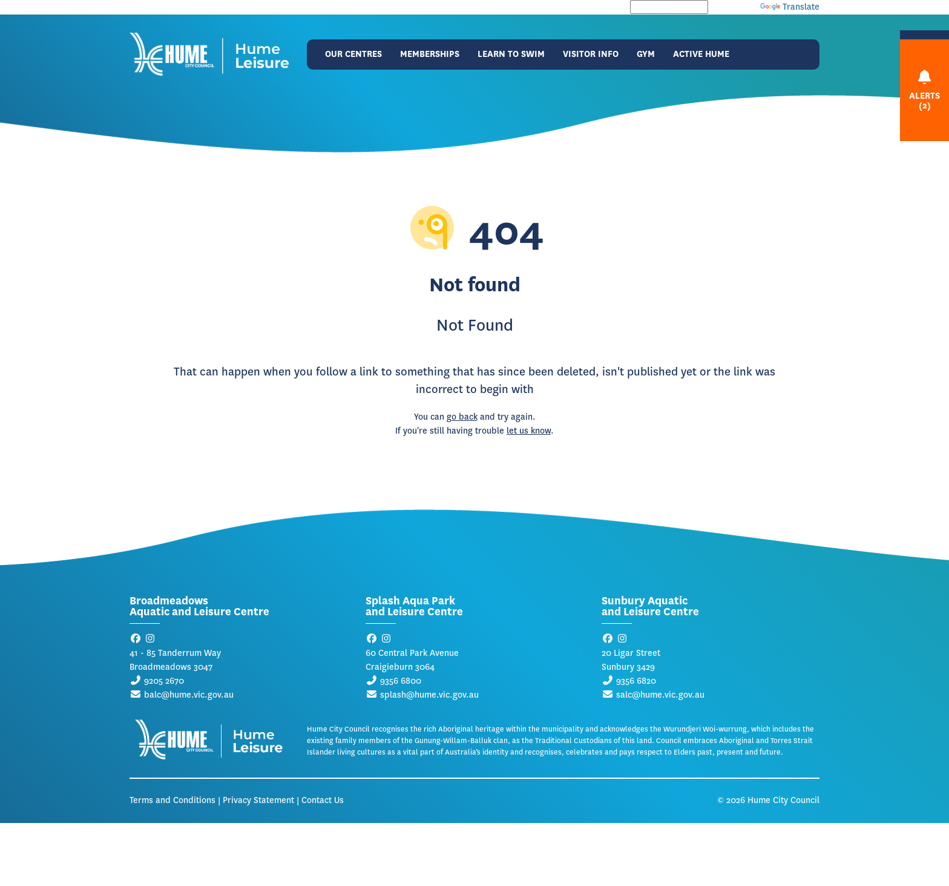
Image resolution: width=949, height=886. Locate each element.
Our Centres (353, 54)
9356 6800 (400, 681)
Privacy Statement (258, 800)
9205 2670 (164, 681)
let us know (529, 431)
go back (462, 417)
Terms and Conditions (172, 800)
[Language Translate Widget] (669, 7)
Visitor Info (591, 54)
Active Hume (701, 54)
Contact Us (322, 800)
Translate (789, 7)
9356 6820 (636, 681)
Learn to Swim (511, 54)
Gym (646, 54)
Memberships (429, 54)
